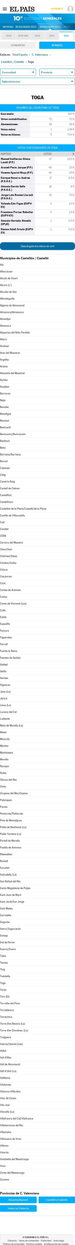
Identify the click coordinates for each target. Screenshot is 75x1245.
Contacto (12, 1240)
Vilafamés (5, 1084)
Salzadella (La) (8, 874)
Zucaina (4, 1179)
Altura (3, 339)
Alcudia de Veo (8, 291)
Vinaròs (4, 1152)
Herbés (4, 678)
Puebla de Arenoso (10, 847)
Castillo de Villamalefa (12, 515)
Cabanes (5, 468)
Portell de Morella (10, 840)
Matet (3, 732)
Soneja (4, 935)
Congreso (18, 45)
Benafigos (5, 413)
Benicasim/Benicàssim (13, 434)
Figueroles (6, 637)
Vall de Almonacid (10, 1064)
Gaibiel (4, 664)
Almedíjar (5, 318)
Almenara (5, 325)
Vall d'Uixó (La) (8, 1071)
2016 (37, 35)
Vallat (3, 1050)
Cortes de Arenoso (10, 590)
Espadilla (5, 623)
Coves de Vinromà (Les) (13, 603)
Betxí (3, 447)
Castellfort (6, 495)
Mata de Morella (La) (11, 725)
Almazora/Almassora (12, 312)
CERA (3, 535)
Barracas (5, 393)
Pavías (3, 806)
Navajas (4, 766)
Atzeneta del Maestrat (12, 373)
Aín (2, 264)
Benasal (4, 420)
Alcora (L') (6, 285)
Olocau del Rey (8, 779)
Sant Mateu (6, 908)
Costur (3, 596)
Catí (2, 522)
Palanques (6, 800)
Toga (3, 983)
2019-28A (23, 35)
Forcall (4, 644)
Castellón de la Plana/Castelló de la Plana (23, 508)
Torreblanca (7, 1010)
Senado (57, 45)
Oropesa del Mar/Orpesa (14, 793)
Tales (3, 955)
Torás (3, 989)
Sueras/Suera (8, 949)
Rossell (4, 861)
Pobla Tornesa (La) (10, 833)
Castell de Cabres (10, 488)
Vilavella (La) (7, 1111)
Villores (4, 1145)
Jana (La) (5, 691)
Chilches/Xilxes (8, 556)
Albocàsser (6, 271)
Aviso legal (58, 1240)
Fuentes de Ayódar (10, 657)
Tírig (2, 969)
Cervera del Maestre (11, 542)
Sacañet (4, 867)
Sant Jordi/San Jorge (12, 901)
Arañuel (4, 346)
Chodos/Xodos (8, 562)
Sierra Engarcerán (10, 928)
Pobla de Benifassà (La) (13, 827)
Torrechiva (6, 1016)
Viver (3, 1165)
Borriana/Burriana (10, 454)
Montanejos (6, 752)
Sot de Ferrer (7, 942)
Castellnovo (6, 501)
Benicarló (5, 427)
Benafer (4, 407)
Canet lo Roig (7, 481)
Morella (4, 759)
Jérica (3, 698)
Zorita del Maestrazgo (12, 1172)
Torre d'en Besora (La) (12, 1023)
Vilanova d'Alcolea (10, 1091)
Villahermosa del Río (11, 1125)
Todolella (5, 976)
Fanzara (4, 630)
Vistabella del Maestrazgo (14, 1159)
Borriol (4, 461)
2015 (51, 35)
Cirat (2, 583)
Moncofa (5, 739)
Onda (3, 786)
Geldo (3, 671)
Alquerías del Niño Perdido (15, 332)
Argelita (4, 359)
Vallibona (5, 1077)
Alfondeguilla (7, 298)
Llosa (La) (5, 705)
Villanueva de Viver (10, 1138)
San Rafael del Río (10, 881)
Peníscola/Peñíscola (11, 813)
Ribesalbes (6, 854)
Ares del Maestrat (10, 352)
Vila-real (5, 1105)
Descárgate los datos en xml (37, 246)
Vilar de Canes (8, 1098)
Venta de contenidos (29, 1240)
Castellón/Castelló (57, 1199)
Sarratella (5, 915)
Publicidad (46, 1240)
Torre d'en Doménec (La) (14, 1030)
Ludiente (5, 718)
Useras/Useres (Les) (11, 1044)
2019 (8, 35)
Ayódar (4, 379)
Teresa (4, 962)
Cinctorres (6, 576)
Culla (3, 610)
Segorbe (5, 922)
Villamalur (5, 1132)
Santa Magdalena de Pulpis (15, 888)
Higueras (5, 684)
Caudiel (4, 529)
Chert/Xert (6, 549)
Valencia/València (18, 1208)
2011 (66, 35)
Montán (4, 745)
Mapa (67, 27)
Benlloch (5, 440)
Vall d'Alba (5, 1057)
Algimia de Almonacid (12, 305)
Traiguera (5, 1037)
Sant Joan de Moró (10, 894)
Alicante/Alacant (18, 1199)
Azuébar (4, 386)
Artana (4, 366)
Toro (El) (4, 996)
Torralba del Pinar (10, 1003)
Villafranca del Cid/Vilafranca (16, 1118)
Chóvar (4, 569)
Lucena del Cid (8, 711)
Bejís (2, 400)
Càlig (3, 474)
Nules (3, 772)
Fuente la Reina (8, 651)
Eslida (3, 617)
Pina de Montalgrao (11, 820)
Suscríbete (57, 9)
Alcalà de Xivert (9, 278)
